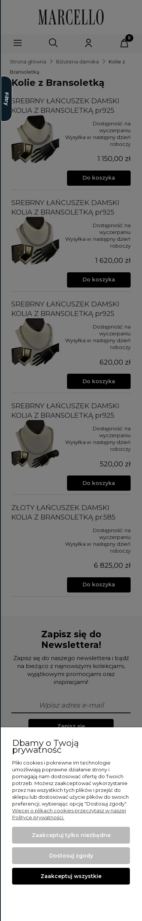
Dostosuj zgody (71, 855)
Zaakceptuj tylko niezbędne (71, 835)
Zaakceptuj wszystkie (71, 876)
